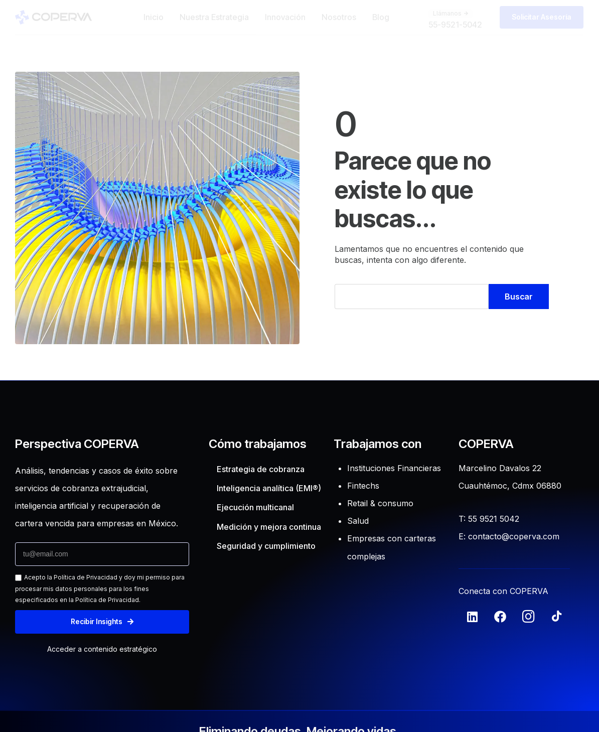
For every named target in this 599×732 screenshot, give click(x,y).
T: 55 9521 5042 (489, 519)
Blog (380, 17)
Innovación (285, 17)
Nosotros (339, 17)
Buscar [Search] (519, 296)
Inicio (153, 17)
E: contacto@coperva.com (509, 536)
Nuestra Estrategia (214, 17)
